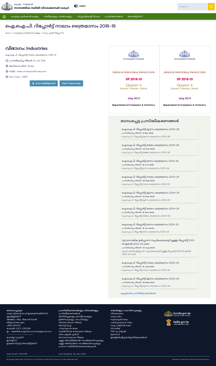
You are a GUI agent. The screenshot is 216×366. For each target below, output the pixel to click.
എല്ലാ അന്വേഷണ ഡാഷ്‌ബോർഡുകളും (79, 343)
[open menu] (71, 83)
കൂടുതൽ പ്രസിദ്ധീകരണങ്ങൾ (138, 293)
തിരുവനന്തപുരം (16, 322)
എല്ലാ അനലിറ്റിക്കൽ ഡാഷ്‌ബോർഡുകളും (81, 340)
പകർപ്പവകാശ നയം (121, 322)
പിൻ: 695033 (13, 325)
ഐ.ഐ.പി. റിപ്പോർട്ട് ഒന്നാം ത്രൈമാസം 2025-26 (150, 161)
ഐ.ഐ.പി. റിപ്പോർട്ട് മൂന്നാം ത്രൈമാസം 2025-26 (150, 129)
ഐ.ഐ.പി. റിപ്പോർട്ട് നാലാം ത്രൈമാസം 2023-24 (150, 262)
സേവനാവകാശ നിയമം (71, 337)
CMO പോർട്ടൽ (118, 331)
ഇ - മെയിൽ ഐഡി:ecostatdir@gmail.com (29, 331)
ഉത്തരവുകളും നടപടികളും (73, 319)
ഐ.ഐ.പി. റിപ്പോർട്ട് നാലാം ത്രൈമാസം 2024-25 (150, 176)
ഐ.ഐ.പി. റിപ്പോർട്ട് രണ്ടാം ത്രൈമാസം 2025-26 (150, 145)
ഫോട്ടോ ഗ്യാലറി (15, 337)
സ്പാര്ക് (115, 328)
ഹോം (8, 33)
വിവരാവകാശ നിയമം (70, 322)
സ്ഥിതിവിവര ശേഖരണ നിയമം (75, 331)
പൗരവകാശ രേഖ (68, 328)
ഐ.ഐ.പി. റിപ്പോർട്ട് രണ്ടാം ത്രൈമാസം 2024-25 (150, 208)
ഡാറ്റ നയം (116, 316)
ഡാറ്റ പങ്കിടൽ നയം (120, 325)
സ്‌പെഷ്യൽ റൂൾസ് (68, 334)
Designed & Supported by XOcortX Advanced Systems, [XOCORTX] (190, 359)
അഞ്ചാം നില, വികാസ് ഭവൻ (22, 319)
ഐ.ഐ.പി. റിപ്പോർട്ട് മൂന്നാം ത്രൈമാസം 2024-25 (150, 192)
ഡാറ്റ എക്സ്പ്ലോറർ (53, 33)
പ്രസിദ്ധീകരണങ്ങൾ (69, 313)
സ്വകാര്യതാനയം (119, 319)
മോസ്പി (115, 334)
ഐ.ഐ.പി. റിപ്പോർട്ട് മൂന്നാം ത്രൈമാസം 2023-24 (150, 278)
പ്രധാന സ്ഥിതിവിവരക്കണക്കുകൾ (77, 346)
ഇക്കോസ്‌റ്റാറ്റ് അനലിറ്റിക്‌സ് (22, 343)
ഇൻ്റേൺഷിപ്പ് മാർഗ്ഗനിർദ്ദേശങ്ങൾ (128, 337)
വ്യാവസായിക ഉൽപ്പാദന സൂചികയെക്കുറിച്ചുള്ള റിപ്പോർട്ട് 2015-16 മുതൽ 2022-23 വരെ (158, 242)
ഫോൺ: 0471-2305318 (19, 328)
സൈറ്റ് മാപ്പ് (64, 325)
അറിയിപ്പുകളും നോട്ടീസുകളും (75, 316)
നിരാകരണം (117, 313)
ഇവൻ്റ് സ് (12, 340)
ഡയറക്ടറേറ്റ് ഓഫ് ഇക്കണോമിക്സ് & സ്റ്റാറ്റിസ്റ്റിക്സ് (27, 315)
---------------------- (20, 334)
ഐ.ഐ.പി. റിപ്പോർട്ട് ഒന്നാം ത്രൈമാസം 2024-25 (150, 224)
